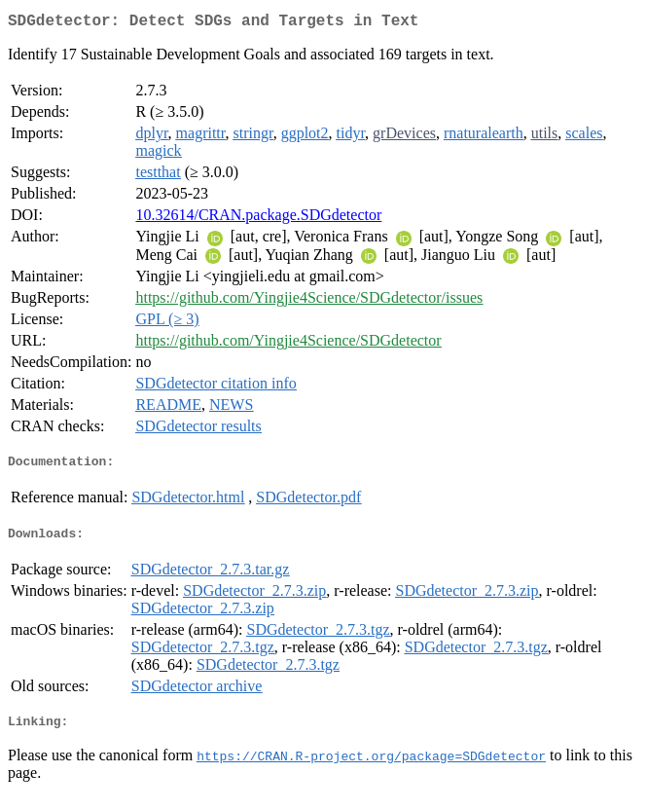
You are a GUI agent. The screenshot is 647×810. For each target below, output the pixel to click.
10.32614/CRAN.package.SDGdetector (258, 218)
